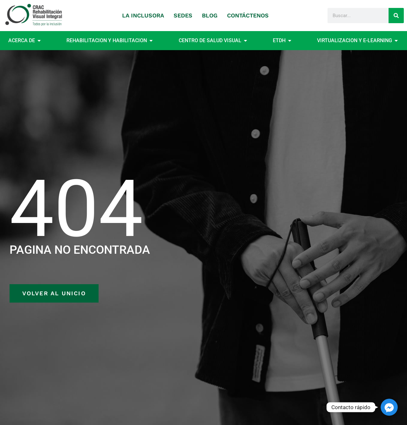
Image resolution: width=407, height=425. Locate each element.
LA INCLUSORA (143, 15)
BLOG (209, 15)
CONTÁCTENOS (248, 15)
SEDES (183, 15)
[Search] (396, 15)
